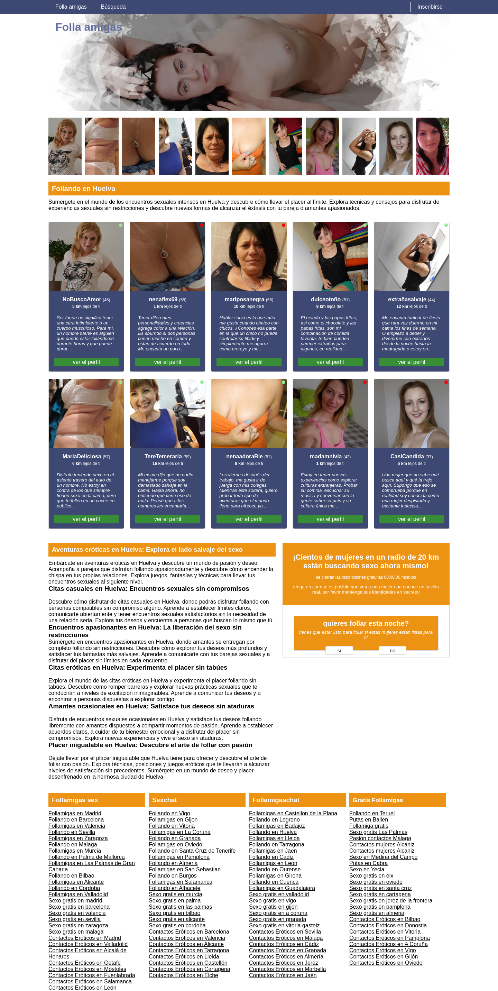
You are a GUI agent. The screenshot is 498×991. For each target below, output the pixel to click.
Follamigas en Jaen (273, 851)
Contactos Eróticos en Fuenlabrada (91, 975)
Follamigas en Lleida (274, 838)
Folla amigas (71, 7)
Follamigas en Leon (273, 863)
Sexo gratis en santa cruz (380, 888)
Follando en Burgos (173, 876)
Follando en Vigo (169, 813)
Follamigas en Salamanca (180, 882)
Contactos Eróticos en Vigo (382, 950)
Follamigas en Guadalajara (282, 888)
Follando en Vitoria (172, 826)
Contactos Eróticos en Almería (286, 957)
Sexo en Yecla (366, 869)
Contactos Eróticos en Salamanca (90, 981)
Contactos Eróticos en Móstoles (87, 969)
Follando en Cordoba (74, 888)
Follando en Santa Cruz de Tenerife (192, 851)
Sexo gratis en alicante (177, 919)
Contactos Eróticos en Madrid (84, 938)
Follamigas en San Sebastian (185, 869)
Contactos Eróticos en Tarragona (189, 950)
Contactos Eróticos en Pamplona (389, 938)
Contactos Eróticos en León (82, 988)
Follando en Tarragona (276, 844)
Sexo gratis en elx (371, 876)
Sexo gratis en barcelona (79, 907)
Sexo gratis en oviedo (376, 882)
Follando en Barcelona (76, 820)
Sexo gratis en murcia (175, 894)
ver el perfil (86, 362)
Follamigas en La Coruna (180, 832)
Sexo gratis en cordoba (177, 925)
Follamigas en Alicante (76, 882)
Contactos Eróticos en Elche (183, 975)
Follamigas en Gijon (173, 820)
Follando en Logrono (274, 820)
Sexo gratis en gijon (273, 907)
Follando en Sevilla (71, 832)
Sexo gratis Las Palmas (378, 832)
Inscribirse (430, 7)
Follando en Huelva (273, 832)
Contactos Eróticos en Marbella (287, 969)
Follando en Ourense (275, 869)
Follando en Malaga (72, 844)
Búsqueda (113, 7)
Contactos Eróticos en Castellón (188, 963)
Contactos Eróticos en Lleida (184, 957)
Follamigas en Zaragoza (78, 838)
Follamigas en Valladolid (78, 894)
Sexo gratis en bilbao (174, 913)
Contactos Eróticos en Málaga (286, 938)
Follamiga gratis (368, 826)
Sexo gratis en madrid (75, 900)
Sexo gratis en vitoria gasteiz (284, 925)
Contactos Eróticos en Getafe (84, 963)
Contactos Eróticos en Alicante (186, 944)
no (392, 650)
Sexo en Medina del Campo (383, 857)
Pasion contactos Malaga (380, 838)
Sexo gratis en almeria (376, 913)
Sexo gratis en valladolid (279, 894)
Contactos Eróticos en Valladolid (88, 944)
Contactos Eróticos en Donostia (388, 925)
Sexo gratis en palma (175, 900)
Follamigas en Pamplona (179, 857)
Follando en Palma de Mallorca (86, 857)
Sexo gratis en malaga (75, 932)
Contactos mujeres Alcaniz (382, 844)
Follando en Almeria (173, 863)
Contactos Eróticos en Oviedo (386, 963)
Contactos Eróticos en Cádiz (284, 944)
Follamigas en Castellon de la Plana (293, 813)
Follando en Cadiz (271, 857)
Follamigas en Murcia (74, 851)
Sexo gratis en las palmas (180, 907)
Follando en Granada (175, 838)
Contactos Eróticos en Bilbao (384, 919)
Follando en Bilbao (71, 876)
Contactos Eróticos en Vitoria (385, 932)
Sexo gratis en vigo (272, 900)
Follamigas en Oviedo (175, 844)
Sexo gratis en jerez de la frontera (390, 900)
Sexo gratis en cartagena (380, 894)
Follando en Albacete (174, 888)
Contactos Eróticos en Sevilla (285, 932)
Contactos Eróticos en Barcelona (189, 932)
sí (339, 650)
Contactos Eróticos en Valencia (187, 938)
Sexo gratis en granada (277, 919)
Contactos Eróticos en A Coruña (388, 944)
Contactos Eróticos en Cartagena (189, 969)
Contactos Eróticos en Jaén (283, 975)
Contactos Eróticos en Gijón (383, 957)
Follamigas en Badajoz (277, 826)
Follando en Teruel (372, 813)
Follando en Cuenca (273, 882)
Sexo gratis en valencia (76, 913)
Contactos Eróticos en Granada (287, 950)
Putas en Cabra (368, 863)
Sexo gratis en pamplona (380, 907)
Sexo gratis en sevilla (74, 919)
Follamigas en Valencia (76, 826)
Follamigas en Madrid (74, 813)
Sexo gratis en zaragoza (78, 925)
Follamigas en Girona (275, 876)
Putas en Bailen (368, 820)
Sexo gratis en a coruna (278, 913)
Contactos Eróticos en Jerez (283, 963)
